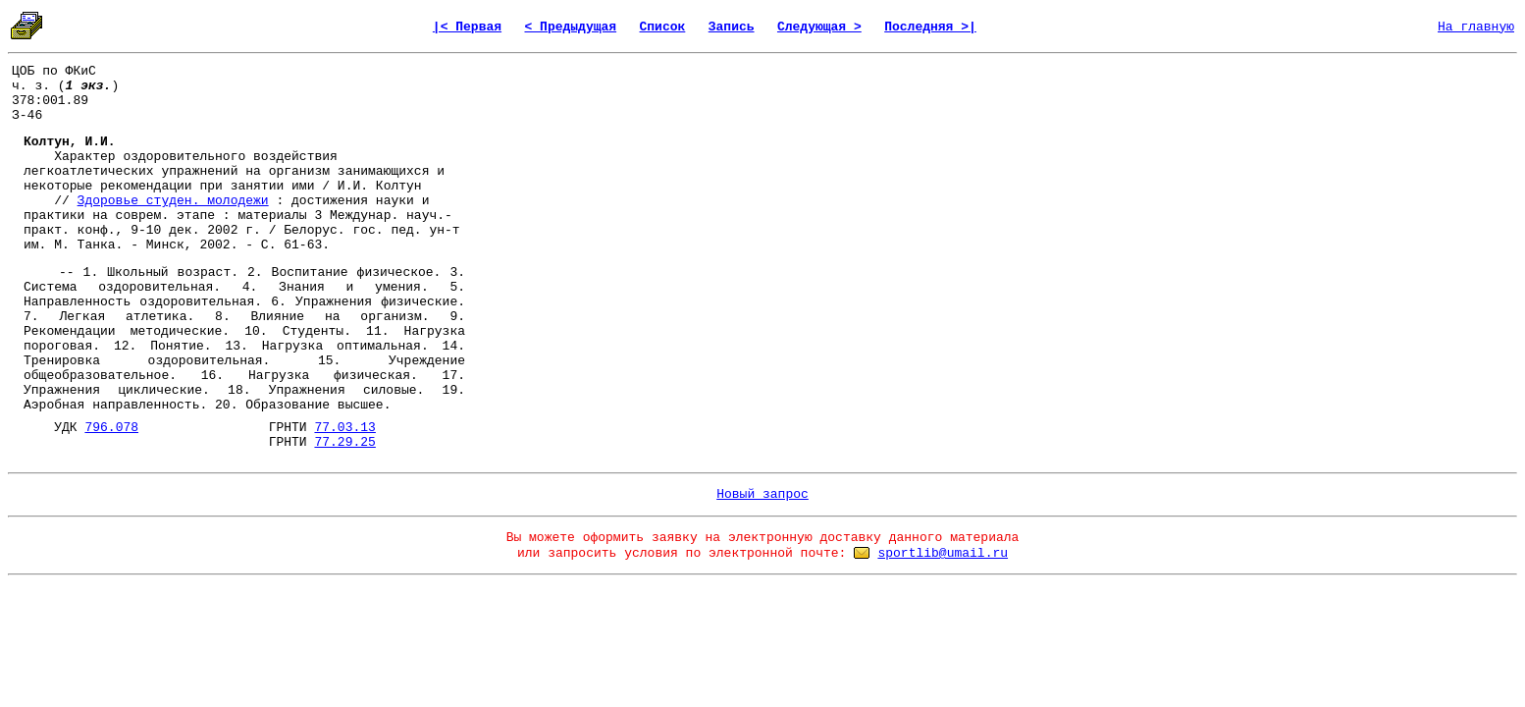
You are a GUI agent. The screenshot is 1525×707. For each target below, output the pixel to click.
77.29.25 (344, 442)
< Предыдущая (570, 27)
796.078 (111, 427)
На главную (1476, 27)
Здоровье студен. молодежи (173, 200)
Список (663, 27)
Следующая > (819, 27)
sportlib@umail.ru (942, 553)
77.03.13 (344, 427)
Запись (732, 27)
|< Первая (467, 27)
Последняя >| (930, 27)
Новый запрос (762, 494)
